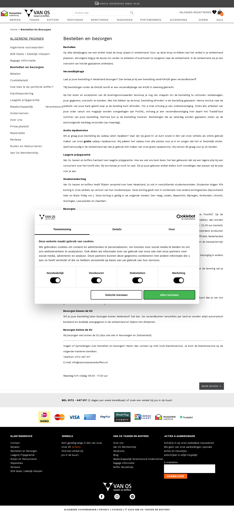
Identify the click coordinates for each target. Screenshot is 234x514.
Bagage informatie (23, 60)
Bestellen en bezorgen (36, 29)
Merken (15, 19)
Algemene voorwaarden (27, 47)
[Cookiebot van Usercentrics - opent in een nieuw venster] (179, 217)
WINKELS (67, 436)
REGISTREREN (202, 12)
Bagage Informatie (123, 463)
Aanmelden (175, 476)
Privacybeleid (19, 126)
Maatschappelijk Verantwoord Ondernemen (138, 459)
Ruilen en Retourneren (26, 146)
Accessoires (178, 19)
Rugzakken (124, 19)
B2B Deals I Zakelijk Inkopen (30, 54)
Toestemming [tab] (62, 229)
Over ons (16, 120)
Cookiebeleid (19, 80)
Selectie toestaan (116, 294)
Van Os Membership (24, 152)
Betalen (15, 73)
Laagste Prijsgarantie (22, 455)
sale (219, 19)
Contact (15, 443)
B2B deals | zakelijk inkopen (26, 471)
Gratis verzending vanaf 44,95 (117, 4)
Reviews (15, 139)
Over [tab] (172, 229)
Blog (115, 455)
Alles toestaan (169, 294)
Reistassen (75, 19)
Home (13, 29)
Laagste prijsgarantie (24, 100)
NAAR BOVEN (211, 386)
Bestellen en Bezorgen (23, 451)
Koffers (53, 19)
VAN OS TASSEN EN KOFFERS (131, 436)
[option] (117, 3)
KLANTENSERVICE (21, 436)
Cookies (117, 510)
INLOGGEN (186, 12)
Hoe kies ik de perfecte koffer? (31, 87)
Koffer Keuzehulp (123, 467)
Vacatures (118, 451)
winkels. (76, 447)
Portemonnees (150, 19)
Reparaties (17, 133)
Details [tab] (117, 229)
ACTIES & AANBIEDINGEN (179, 436)
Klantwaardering (21, 93)
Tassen (34, 19)
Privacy (104, 510)
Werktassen (99, 19)
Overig (203, 19)
